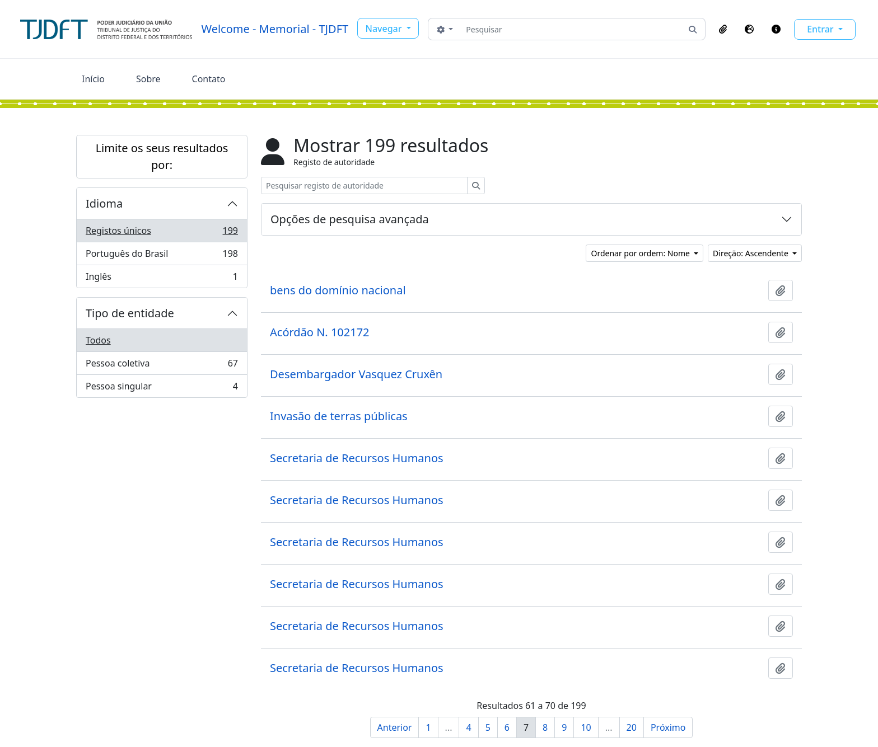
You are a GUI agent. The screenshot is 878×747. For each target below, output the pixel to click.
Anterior (394, 727)
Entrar (821, 29)
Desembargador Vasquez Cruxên (356, 374)
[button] (723, 29)
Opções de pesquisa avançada (349, 219)
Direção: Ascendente (751, 253)
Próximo (668, 727)
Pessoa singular (161, 388)
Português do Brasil (161, 256)
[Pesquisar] (571, 29)
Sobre (148, 79)
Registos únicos (161, 233)
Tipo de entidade (130, 313)
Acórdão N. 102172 (320, 332)
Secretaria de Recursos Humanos (356, 458)
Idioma (104, 203)
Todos (98, 340)
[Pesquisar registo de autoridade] (364, 185)
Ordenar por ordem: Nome (641, 253)
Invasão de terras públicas (339, 416)
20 (632, 727)
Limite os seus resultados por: (162, 156)
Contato (209, 79)
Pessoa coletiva (161, 365)
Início (93, 79)
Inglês (161, 279)
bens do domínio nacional (338, 290)
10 (586, 727)
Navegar (385, 28)
